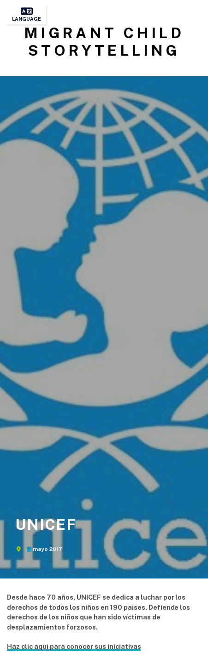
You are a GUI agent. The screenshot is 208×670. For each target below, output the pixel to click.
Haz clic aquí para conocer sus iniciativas (74, 646)
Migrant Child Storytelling (104, 41)
